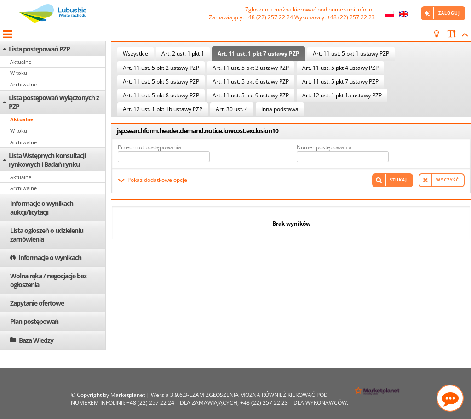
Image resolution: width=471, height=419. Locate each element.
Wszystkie (135, 53)
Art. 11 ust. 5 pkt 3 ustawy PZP (251, 68)
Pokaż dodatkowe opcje (157, 180)
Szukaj (398, 180)
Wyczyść (447, 180)
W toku (18, 72)
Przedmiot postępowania (149, 147)
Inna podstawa (280, 109)
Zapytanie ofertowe (37, 303)
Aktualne (20, 61)
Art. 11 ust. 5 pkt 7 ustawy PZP (340, 81)
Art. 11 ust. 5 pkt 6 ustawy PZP (251, 81)
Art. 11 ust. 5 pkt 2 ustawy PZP (161, 68)
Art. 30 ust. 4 (232, 109)
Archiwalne (23, 84)
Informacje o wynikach (49, 257)
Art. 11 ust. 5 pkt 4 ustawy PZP (340, 68)
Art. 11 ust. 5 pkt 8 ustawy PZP (161, 95)
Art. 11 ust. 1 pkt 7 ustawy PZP (258, 53)
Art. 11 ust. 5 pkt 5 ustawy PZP (161, 81)
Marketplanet (127, 395)
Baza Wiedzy (36, 340)
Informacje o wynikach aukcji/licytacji (41, 207)
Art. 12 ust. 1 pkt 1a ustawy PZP (342, 95)
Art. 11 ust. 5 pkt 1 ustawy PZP (351, 53)
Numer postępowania (324, 147)
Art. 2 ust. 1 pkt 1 (182, 53)
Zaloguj (449, 13)
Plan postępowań (34, 321)
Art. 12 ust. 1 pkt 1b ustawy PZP (162, 109)
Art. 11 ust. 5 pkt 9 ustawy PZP (251, 95)
